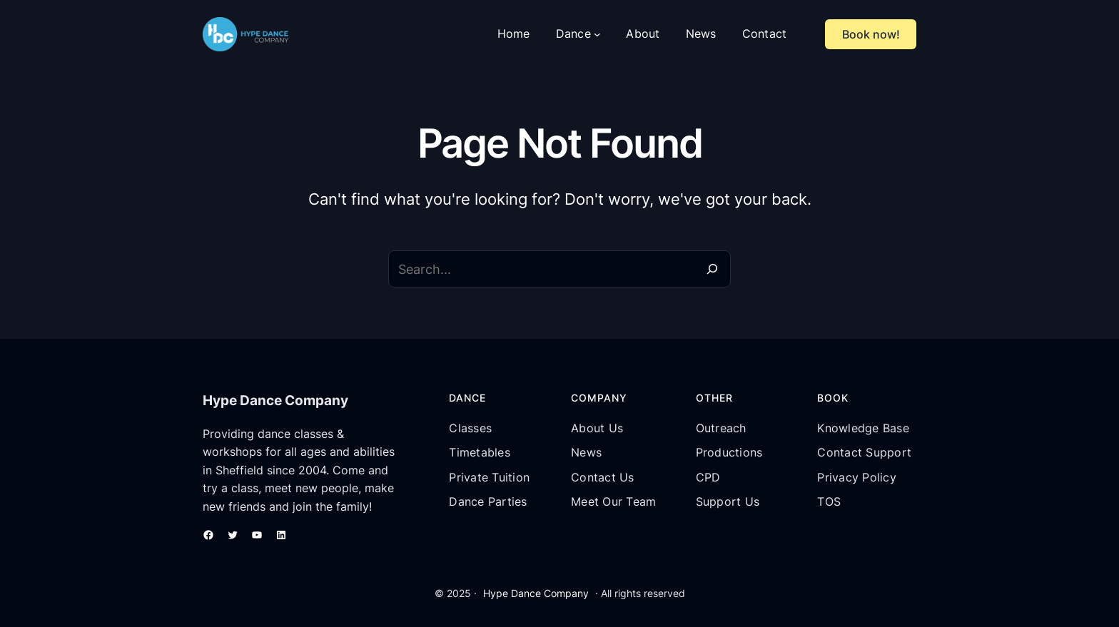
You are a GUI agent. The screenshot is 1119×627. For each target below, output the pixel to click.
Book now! (871, 34)
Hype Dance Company (536, 593)
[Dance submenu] (597, 34)
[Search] (712, 269)
